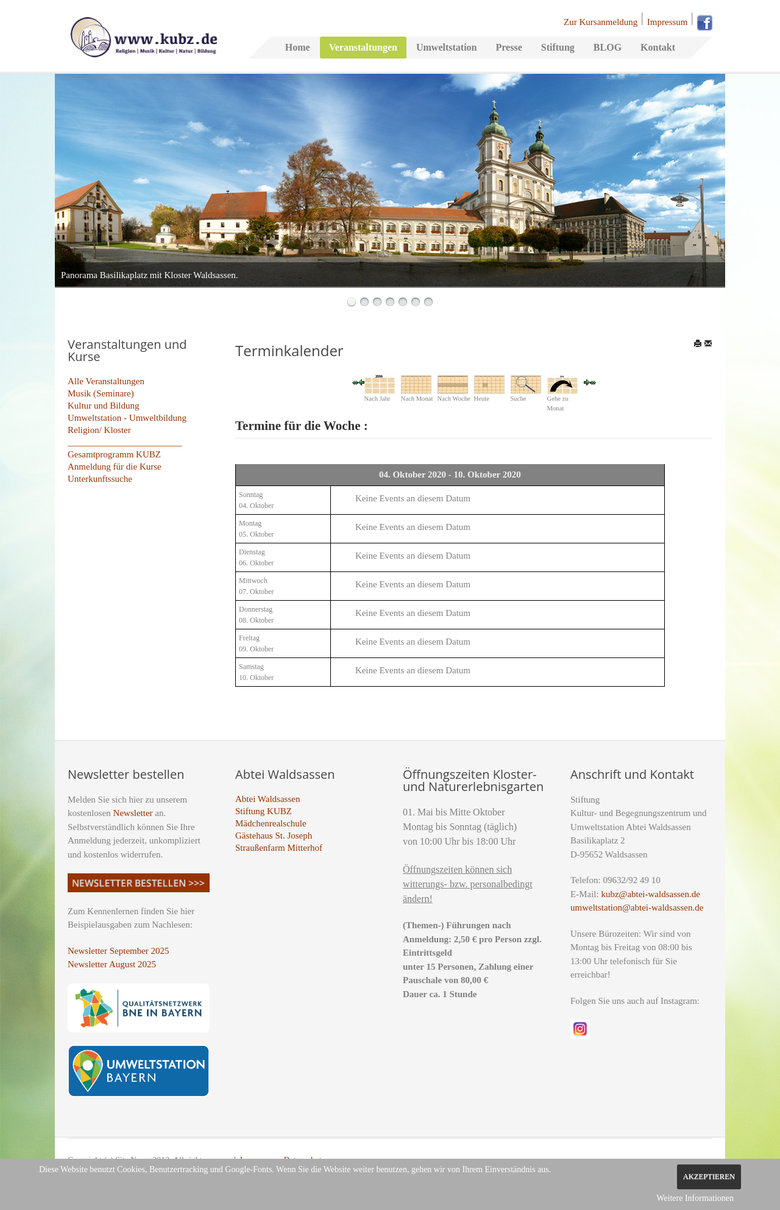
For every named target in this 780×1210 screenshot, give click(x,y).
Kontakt (657, 47)
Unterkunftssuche (100, 479)
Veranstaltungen (363, 47)
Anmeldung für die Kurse (114, 466)
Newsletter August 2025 (112, 964)
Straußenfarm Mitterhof (278, 848)
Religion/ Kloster (99, 430)
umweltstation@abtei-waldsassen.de (636, 907)
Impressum (667, 22)
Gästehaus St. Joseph (273, 835)
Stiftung (558, 47)
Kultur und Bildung (104, 405)
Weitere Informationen (695, 1198)
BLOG (608, 47)
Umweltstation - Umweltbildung (127, 418)
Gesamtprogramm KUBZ (114, 454)
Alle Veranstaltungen (106, 381)
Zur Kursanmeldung (600, 22)
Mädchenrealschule (271, 823)
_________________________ (125, 442)
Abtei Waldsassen (267, 799)
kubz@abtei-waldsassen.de (650, 894)
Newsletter (133, 813)
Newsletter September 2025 (118, 951)
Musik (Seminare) (101, 393)
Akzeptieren (709, 1176)
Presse (508, 47)
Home (297, 47)
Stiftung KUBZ (263, 811)
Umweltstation (446, 47)
